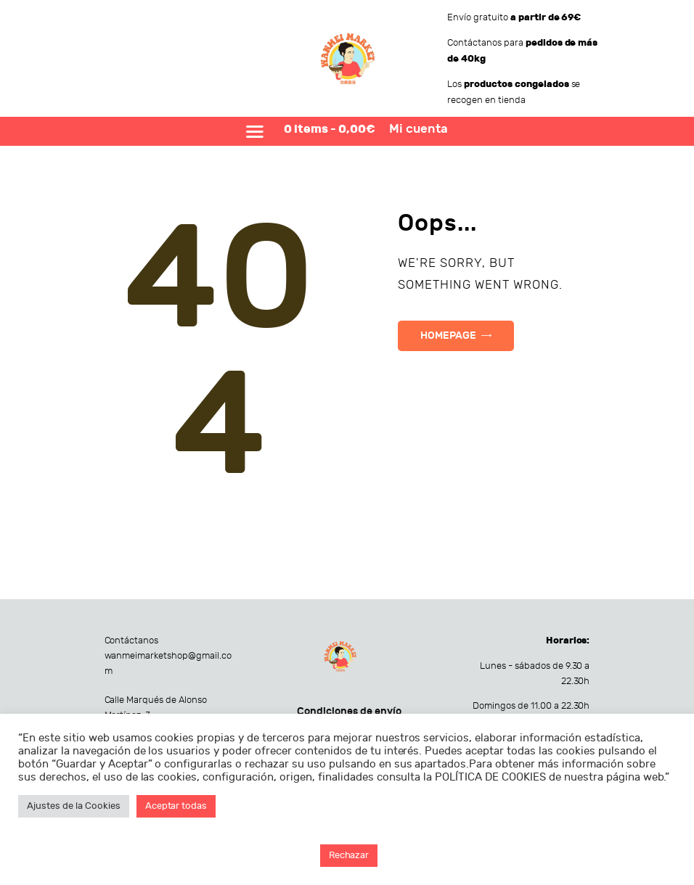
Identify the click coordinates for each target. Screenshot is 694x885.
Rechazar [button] (349, 855)
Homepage (448, 335)
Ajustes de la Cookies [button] (74, 806)
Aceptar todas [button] (176, 806)
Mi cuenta (418, 129)
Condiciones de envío (349, 711)
